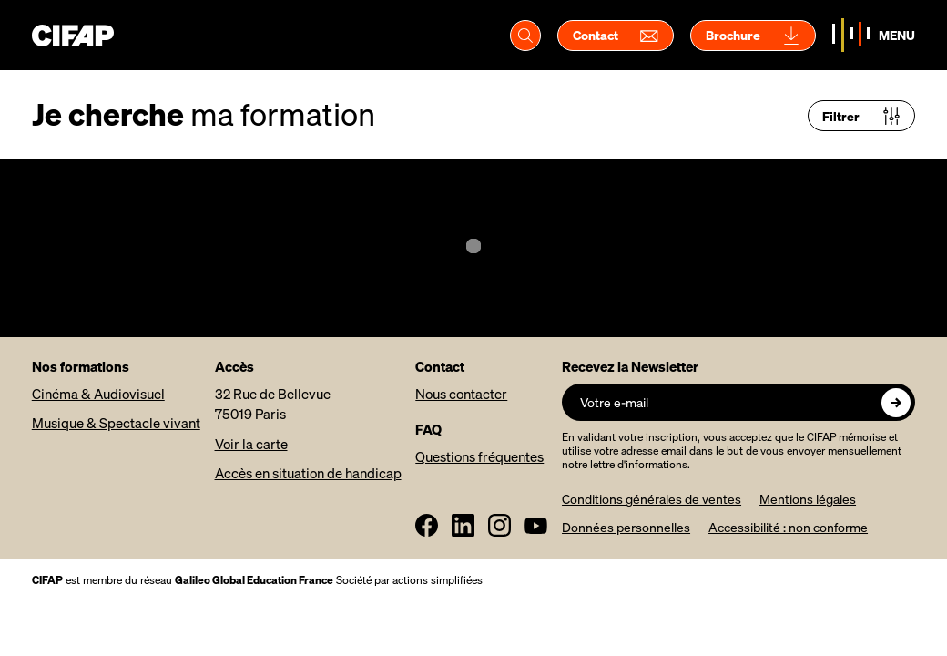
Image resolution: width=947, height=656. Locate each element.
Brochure (753, 35)
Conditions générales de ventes (651, 498)
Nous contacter (461, 393)
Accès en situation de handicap (308, 473)
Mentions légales (807, 498)
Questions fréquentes (479, 456)
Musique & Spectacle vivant (116, 423)
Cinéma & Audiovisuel (98, 393)
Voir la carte (251, 444)
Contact (615, 35)
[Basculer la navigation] (873, 35)
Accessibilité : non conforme (788, 527)
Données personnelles (626, 527)
